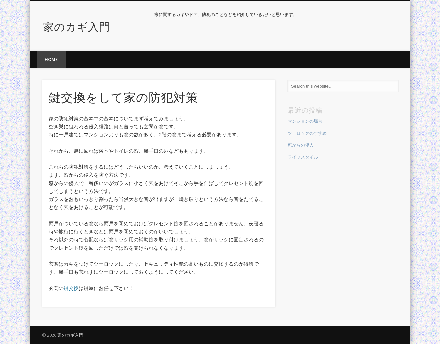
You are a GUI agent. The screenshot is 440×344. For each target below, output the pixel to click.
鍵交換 (71, 288)
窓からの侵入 (301, 145)
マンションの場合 (305, 121)
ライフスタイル (303, 157)
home (51, 59)
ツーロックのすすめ (307, 133)
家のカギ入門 (76, 26)
